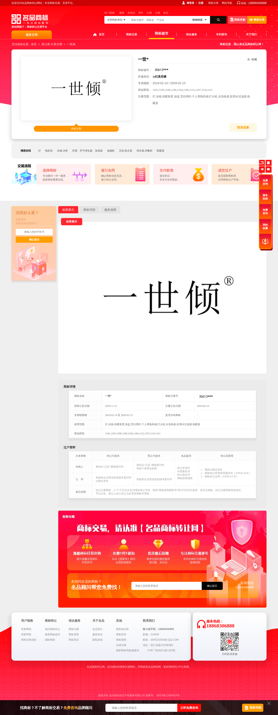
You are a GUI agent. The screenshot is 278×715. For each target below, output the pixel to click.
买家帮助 (26, 634)
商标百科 (121, 634)
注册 (200, 2)
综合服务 (191, 34)
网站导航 (227, 2)
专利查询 (221, 34)
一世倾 (71, 44)
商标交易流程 (28, 639)
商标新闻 (121, 639)
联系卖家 (243, 127)
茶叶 (140, 12)
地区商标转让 (52, 629)
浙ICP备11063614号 (168, 695)
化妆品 (131, 12)
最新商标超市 (52, 634)
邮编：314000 (151, 634)
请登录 (190, 2)
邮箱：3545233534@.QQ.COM (161, 639)
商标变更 (74, 634)
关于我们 (251, 34)
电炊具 (49, 150)
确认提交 (34, 239)
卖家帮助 (26, 629)
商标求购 (238, 19)
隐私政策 (97, 639)
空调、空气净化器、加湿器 (87, 150)
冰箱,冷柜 (62, 150)
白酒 (149, 12)
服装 (121, 12)
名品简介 (97, 629)
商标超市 (161, 33)
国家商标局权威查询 (127, 650)
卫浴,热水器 (125, 150)
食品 (165, 12)
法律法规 (121, 645)
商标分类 (213, 2)
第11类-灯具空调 (51, 44)
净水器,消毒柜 (144, 150)
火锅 (157, 12)
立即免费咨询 (189, 707)
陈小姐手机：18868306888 (158, 629)
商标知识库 (122, 629)
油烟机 (111, 150)
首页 (101, 34)
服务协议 (97, 634)
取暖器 (160, 150)
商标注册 (131, 34)
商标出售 (257, 19)
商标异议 (74, 639)
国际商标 (50, 639)
